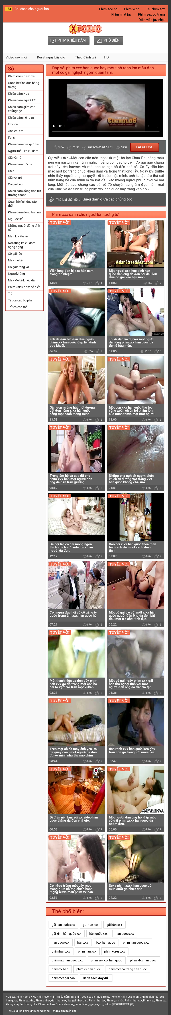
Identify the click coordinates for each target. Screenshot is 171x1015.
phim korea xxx (114, 951)
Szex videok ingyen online (71, 1004)
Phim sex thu (26, 1000)
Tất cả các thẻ (17, 307)
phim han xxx (61, 951)
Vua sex (11, 996)
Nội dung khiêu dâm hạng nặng (21, 245)
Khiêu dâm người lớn (22, 100)
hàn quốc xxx (98, 933)
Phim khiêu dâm (60, 996)
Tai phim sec (78, 996)
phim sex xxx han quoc (106, 960)
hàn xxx (82, 942)
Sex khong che (28, 1004)
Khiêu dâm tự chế (20, 164)
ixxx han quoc (105, 942)
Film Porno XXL (26, 996)
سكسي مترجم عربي (99, 1004)
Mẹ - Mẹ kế (15, 219)
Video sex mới (16, 57)
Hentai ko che (111, 996)
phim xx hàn (60, 969)
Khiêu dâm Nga (18, 93)
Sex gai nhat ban (77, 1000)
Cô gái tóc (15, 253)
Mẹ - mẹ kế (15, 260)
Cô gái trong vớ (18, 267)
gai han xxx (90, 925)
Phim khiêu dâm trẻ (21, 76)
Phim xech (131, 9)
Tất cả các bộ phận (21, 300)
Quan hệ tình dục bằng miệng (23, 85)
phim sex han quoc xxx (67, 960)
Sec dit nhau (94, 996)
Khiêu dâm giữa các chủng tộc (21, 109)
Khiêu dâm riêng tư (21, 117)
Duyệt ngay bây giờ (51, 57)
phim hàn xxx (87, 951)
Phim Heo (43, 996)
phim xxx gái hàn (63, 978)
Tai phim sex (155, 9)
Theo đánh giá (85, 57)
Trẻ (10, 293)
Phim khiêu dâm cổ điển (24, 287)
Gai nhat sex (58, 1000)
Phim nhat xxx (133, 1000)
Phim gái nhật (115, 1000)
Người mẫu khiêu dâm (23, 151)
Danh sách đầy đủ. (96, 978)
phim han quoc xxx (136, 942)
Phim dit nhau (150, 996)
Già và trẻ (14, 157)
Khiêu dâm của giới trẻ (23, 144)
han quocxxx (60, 942)
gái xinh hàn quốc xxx (66, 933)
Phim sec (148, 1000)
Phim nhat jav (121, 14)
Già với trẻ (15, 177)
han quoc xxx (125, 933)
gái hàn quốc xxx (63, 925)
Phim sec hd (108, 9)
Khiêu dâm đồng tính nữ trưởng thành (24, 193)
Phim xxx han (46, 1004)
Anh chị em (15, 131)
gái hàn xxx (114, 925)
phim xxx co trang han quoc (128, 969)
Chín (11, 171)
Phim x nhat (42, 1000)
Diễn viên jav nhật (152, 20)
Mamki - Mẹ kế (18, 236)
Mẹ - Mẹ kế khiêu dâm (22, 280)
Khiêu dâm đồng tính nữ (24, 212)
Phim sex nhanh (130, 996)
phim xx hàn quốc (88, 969)
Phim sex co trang (151, 14)
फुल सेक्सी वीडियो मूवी (122, 1004)
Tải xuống (145, 147)
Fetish (12, 137)
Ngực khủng (16, 273)
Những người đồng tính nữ (24, 227)
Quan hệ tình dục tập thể (22, 203)
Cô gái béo (15, 184)
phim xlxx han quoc (143, 960)
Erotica (13, 124)
